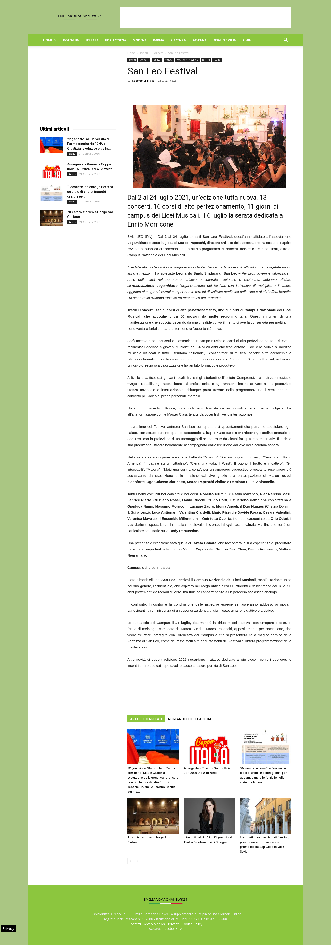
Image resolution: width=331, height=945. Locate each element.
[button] (285, 40)
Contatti (135, 924)
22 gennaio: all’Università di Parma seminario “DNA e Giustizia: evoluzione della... (89, 143)
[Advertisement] (205, 17)
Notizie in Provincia (187, 59)
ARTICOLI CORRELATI (146, 719)
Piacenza (178, 40)
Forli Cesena (115, 40)
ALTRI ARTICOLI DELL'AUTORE (190, 719)
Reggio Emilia (224, 40)
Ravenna (199, 40)
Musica (169, 59)
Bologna (71, 40)
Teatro (217, 59)
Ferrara (92, 40)
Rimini (247, 40)
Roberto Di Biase (143, 80)
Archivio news (154, 924)
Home (49, 40)
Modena (140, 40)
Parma (158, 40)
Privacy (173, 924)
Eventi (144, 53)
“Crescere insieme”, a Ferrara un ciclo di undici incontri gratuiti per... (90, 191)
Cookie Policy (192, 924)
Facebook (170, 929)
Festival (157, 59)
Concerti (158, 53)
